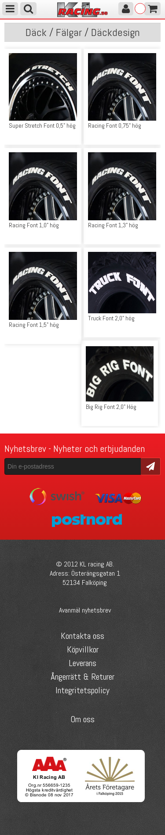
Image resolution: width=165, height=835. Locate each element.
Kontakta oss (82, 635)
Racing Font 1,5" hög (34, 325)
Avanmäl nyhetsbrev (85, 610)
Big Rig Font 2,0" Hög (111, 407)
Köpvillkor (83, 649)
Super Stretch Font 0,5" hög (42, 125)
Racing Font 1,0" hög (34, 225)
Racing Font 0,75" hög (114, 125)
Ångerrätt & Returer (82, 676)
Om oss (82, 719)
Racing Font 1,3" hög (113, 225)
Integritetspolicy (82, 690)
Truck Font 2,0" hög (111, 318)
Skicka (150, 465)
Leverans (82, 663)
